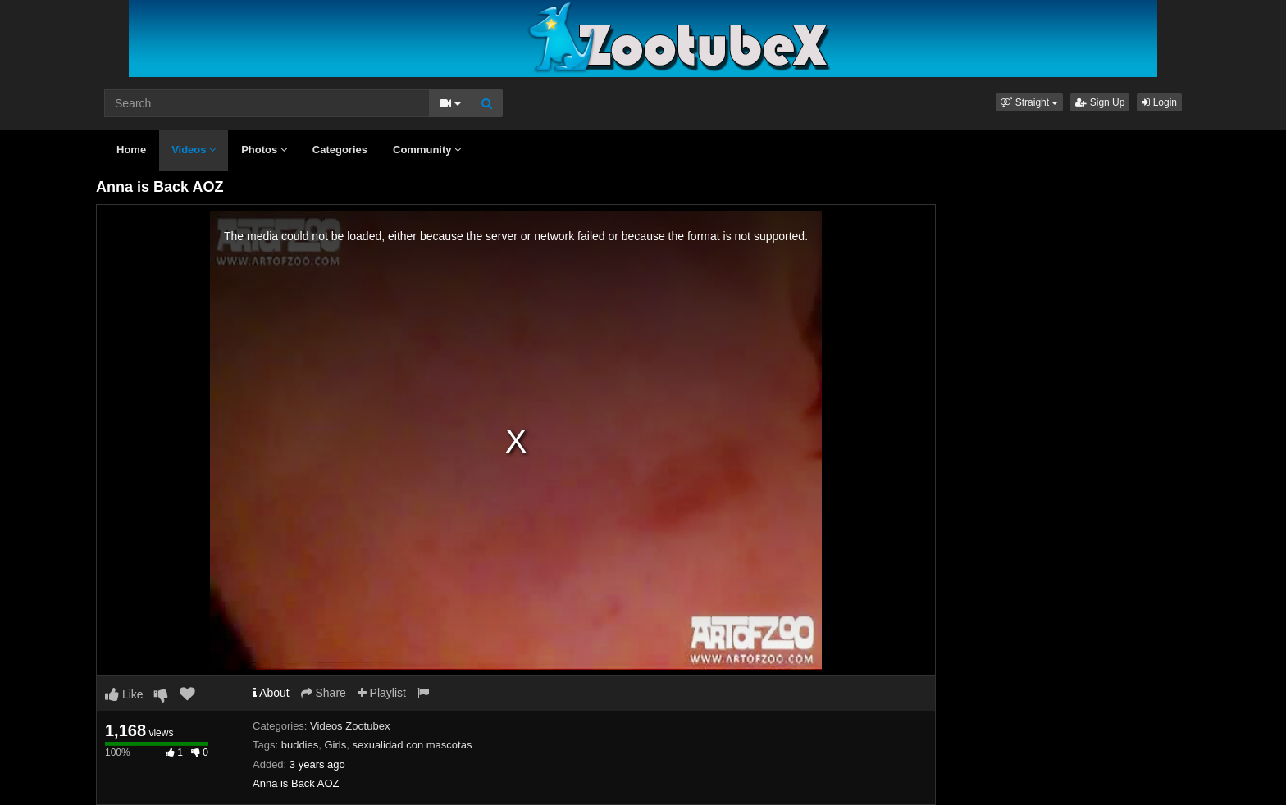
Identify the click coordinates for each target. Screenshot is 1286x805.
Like (124, 694)
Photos (264, 149)
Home (131, 149)
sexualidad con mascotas (412, 745)
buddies (300, 745)
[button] (1029, 102)
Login (1159, 102)
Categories (339, 149)
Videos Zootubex (350, 726)
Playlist (382, 692)
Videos (193, 149)
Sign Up (1099, 102)
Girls (335, 745)
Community (427, 149)
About (271, 692)
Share (323, 692)
